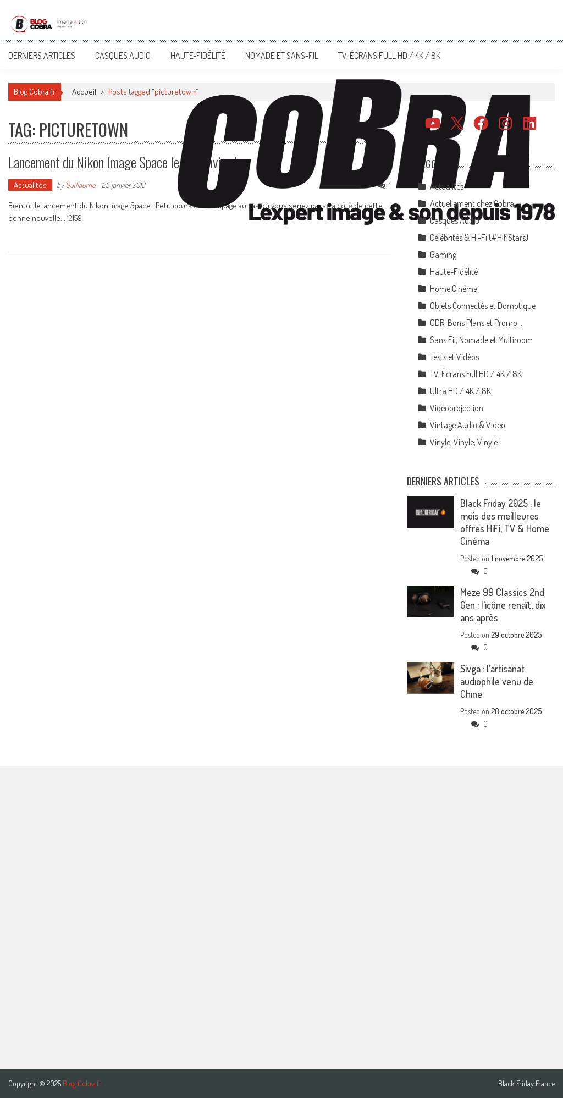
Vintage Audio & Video (467, 425)
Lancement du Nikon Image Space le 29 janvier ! (123, 162)
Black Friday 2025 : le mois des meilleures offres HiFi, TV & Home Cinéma (504, 522)
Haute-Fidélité (197, 55)
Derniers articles (41, 55)
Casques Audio (123, 55)
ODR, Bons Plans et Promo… (476, 322)
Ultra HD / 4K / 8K (460, 390)
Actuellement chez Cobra (472, 203)
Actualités (30, 185)
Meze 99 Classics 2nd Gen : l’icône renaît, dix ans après (503, 605)
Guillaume (80, 185)
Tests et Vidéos (454, 356)
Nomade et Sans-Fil (281, 55)
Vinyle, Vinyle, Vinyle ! (465, 442)
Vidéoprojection (456, 407)
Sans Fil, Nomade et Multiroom (481, 339)
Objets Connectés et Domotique (483, 305)
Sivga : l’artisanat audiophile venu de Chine (496, 681)
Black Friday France (526, 1084)
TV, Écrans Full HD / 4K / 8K (389, 55)
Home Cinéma (454, 288)
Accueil (84, 91)
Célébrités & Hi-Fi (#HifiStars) (479, 237)
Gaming (443, 254)
